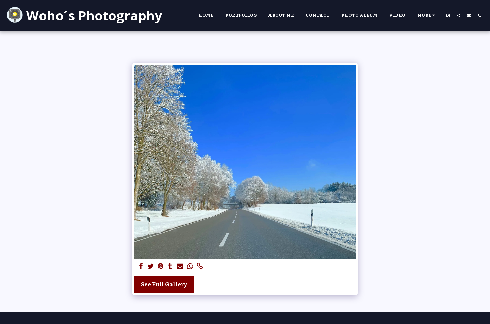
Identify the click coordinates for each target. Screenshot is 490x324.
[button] (458, 15)
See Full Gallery (164, 284)
